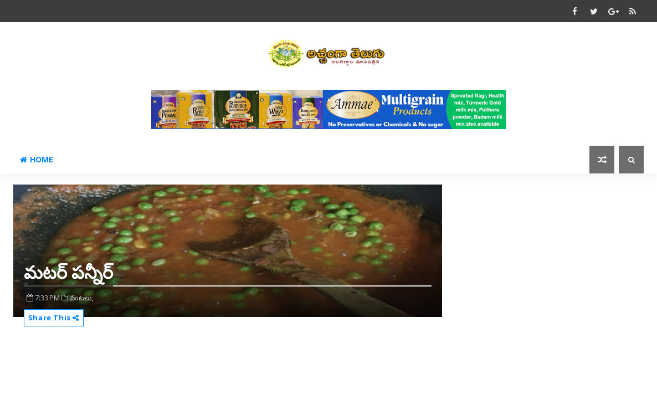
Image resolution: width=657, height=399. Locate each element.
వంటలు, (82, 298)
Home (36, 159)
